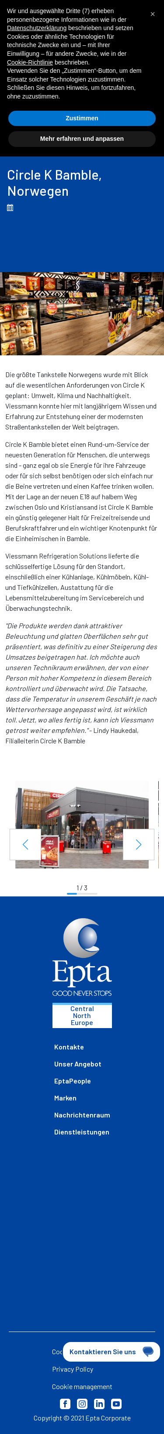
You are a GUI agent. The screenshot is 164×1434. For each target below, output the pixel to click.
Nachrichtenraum (82, 1114)
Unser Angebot (77, 1063)
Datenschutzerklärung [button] (36, 27)
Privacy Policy (72, 1369)
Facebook (65, 1404)
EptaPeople (72, 1080)
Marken (65, 1097)
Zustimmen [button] (82, 118)
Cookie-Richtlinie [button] (30, 62)
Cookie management (82, 1386)
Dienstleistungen (81, 1131)
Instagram (82, 1404)
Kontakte (69, 1046)
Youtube (116, 1404)
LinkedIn (99, 1404)
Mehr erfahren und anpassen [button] (82, 138)
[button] (25, 844)
